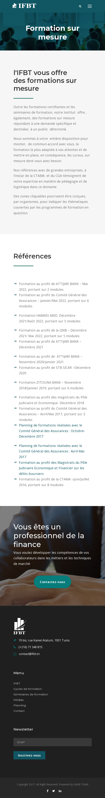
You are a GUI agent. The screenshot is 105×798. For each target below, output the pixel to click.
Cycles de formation (27, 689)
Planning (19, 705)
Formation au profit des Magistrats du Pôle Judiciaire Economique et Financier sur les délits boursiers (53, 468)
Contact (19, 711)
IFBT (16, 683)
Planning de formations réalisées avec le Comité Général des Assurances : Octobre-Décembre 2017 (52, 431)
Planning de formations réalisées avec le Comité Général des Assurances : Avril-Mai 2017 (51, 451)
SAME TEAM (81, 784)
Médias (18, 700)
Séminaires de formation (30, 694)
